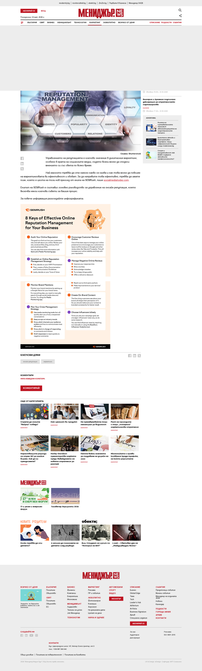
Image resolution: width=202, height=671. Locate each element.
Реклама (91, 590)
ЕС (47, 607)
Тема (132, 596)
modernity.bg (64, 3)
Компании (71, 593)
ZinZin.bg (103, 3)
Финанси (71, 590)
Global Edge (135, 593)
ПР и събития (94, 593)
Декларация (135, 638)
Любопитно (109, 22)
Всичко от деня (126, 22)
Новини (159, 601)
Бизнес (50, 22)
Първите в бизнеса (117, 3)
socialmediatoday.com (116, 179)
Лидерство (72, 607)
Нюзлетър (116, 599)
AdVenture (134, 605)
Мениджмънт (64, 22)
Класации (92, 604)
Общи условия (26, 655)
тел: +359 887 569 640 (57, 649)
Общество (51, 593)
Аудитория (134, 635)
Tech (132, 599)
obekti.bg (92, 3)
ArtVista (133, 609)
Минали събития (163, 593)
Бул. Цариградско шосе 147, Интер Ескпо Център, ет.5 (71, 646)
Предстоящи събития (165, 590)
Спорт (112, 590)
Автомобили (116, 587)
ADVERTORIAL (151, 118)
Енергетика (72, 596)
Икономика (72, 599)
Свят (42, 22)
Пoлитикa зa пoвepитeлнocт (49, 655)
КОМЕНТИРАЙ (31, 388)
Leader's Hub (135, 602)
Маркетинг (94, 22)
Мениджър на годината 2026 (166, 597)
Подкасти (166, 22)
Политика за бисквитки (75, 655)
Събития (177, 22)
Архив (132, 615)
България (32, 22)
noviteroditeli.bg (79, 3)
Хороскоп (92, 607)
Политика (50, 590)
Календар (160, 604)
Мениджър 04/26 (136, 3)
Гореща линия (163, 612)
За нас (133, 632)
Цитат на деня (95, 613)
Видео (112, 593)
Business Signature (138, 612)
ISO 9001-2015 (169, 635)
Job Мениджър (73, 613)
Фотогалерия (94, 601)
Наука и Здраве (96, 617)
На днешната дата (96, 610)
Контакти (161, 618)
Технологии (80, 22)
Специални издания (138, 618)
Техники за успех (74, 610)
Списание (155, 22)
